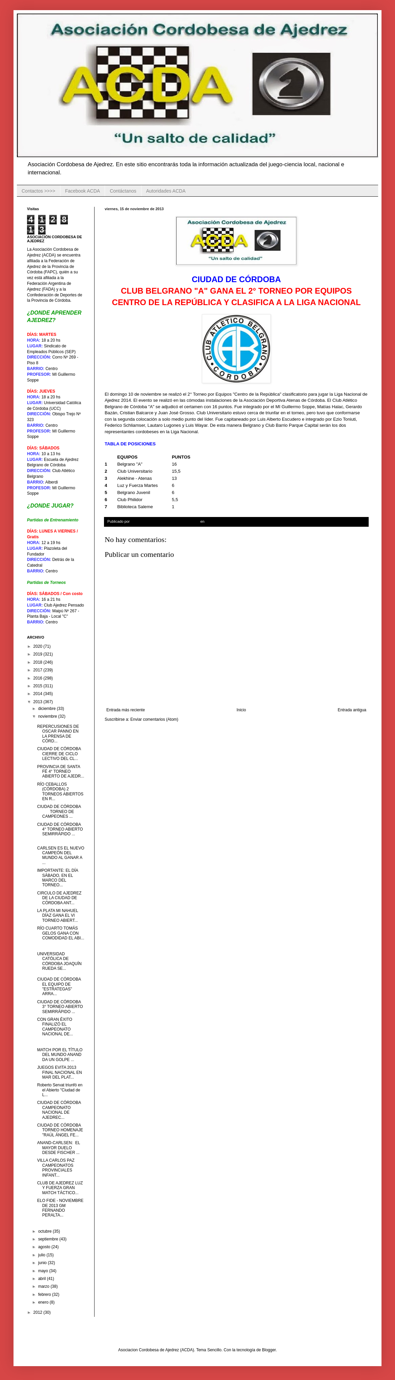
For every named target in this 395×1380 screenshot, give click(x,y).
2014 (38, 693)
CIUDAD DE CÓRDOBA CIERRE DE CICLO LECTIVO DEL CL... (59, 753)
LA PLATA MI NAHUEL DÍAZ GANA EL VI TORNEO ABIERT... (57, 915)
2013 (38, 701)
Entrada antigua (352, 710)
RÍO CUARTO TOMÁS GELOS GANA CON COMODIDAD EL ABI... (60, 933)
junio (43, 1262)
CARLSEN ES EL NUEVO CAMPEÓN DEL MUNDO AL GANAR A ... (60, 855)
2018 (38, 662)
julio (42, 1255)
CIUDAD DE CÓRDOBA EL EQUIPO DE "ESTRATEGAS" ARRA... (59, 986)
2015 (38, 686)
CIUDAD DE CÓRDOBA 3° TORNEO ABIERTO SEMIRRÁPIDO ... (60, 1007)
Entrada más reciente (125, 710)
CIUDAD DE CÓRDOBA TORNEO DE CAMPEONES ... (60, 811)
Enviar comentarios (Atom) (154, 719)
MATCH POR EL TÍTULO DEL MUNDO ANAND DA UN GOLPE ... (59, 1055)
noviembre (48, 716)
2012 (38, 1312)
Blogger (269, 1350)
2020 (38, 646)
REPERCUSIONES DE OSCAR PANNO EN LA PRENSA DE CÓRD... (58, 733)
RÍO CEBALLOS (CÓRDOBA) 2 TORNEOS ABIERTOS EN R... (60, 791)
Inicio (241, 710)
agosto (44, 1247)
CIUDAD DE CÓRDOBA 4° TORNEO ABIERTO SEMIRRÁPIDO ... (60, 829)
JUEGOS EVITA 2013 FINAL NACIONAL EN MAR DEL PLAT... (59, 1072)
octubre (45, 1231)
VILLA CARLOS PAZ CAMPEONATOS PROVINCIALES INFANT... (56, 1167)
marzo (44, 1286)
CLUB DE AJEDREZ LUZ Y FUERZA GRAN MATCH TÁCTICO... (60, 1188)
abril (42, 1278)
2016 (38, 678)
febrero (45, 1294)
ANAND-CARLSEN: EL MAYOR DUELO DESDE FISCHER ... (58, 1147)
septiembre (48, 1239)
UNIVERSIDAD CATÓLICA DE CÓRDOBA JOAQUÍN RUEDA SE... (59, 961)
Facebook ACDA (82, 191)
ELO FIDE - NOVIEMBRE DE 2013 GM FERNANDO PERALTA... (60, 1207)
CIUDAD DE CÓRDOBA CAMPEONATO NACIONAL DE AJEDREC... (59, 1109)
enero (44, 1302)
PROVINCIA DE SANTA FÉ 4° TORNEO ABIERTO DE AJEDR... (60, 771)
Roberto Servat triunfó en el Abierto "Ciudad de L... (59, 1090)
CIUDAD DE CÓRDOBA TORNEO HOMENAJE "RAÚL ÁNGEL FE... (60, 1130)
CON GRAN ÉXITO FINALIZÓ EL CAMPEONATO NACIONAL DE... (55, 1026)
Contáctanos (123, 191)
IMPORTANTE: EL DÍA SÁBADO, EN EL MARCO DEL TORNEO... (57, 877)
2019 (38, 654)
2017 (38, 670)
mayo (43, 1270)
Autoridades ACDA (166, 191)
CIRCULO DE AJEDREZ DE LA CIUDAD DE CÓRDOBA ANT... (59, 898)
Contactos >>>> (38, 191)
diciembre (47, 708)
